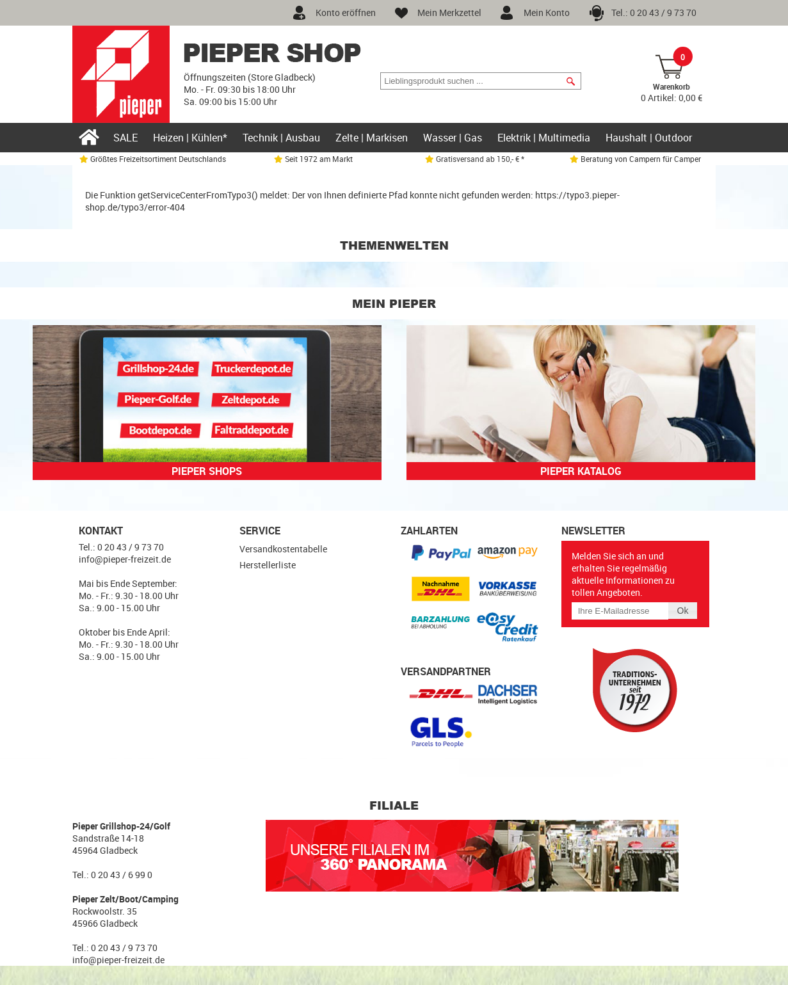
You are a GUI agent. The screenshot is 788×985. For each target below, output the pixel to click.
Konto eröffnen (346, 12)
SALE (125, 138)
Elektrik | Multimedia (543, 138)
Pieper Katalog (581, 471)
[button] (571, 81)
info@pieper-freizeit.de (125, 559)
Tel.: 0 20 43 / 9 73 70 (653, 12)
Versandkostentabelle (283, 549)
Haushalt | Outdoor (649, 138)
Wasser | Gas (452, 138)
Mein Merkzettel (449, 12)
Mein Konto (547, 12)
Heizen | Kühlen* (190, 138)
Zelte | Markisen (371, 138)
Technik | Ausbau (281, 138)
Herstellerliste (267, 565)
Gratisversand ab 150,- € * (474, 159)
